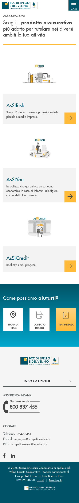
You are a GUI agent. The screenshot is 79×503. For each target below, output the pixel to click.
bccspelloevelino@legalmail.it (29, 444)
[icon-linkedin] (13, 455)
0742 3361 (24, 434)
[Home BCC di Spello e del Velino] (19, 5)
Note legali (55, 480)
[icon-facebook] (4, 455)
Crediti (40, 480)
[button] (73, 5)
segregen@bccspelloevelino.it (32, 439)
